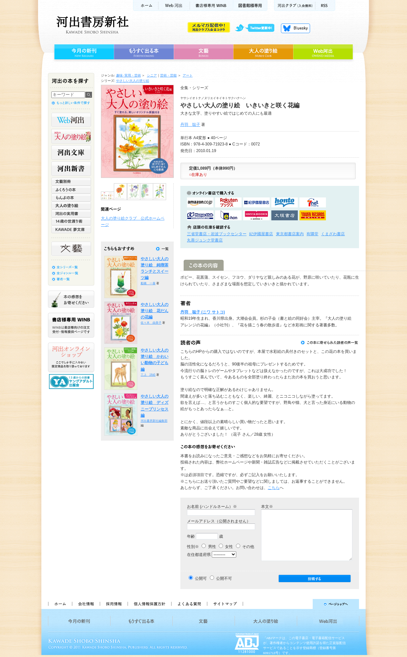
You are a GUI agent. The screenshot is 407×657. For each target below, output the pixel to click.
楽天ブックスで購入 (228, 202)
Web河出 (174, 5)
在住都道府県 (199, 554)
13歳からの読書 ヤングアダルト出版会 (72, 381)
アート (188, 75)
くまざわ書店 (333, 234)
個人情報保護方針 (149, 604)
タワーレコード (312, 215)
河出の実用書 (71, 213)
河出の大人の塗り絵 (71, 136)
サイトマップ (225, 604)
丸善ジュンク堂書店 (205, 240)
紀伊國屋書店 (261, 234)
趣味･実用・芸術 (128, 75)
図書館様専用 (250, 5)
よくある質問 (189, 604)
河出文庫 (71, 152)
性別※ (193, 546)
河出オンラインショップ (71, 357)
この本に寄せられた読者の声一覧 (329, 342)
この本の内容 (204, 265)
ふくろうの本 (71, 189)
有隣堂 (312, 234)
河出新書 (71, 168)
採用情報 (113, 604)
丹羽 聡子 (190, 124)
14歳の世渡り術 (71, 221)
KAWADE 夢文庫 (71, 229)
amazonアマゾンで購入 (200, 202)
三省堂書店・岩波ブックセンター (217, 234)
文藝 (203, 52)
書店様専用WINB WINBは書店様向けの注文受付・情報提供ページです (71, 325)
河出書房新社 (91, 24)
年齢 (191, 536)
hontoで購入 (284, 202)
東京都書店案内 (290, 234)
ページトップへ (304, 604)
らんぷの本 (71, 197)
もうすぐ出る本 (144, 52)
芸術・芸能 (168, 75)
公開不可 (224, 578)
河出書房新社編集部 (154, 420)
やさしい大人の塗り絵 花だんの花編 (154, 311)
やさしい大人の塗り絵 (132, 80)
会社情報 (86, 604)
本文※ (267, 506)
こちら (274, 487)
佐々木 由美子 (151, 322)
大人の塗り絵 (263, 52)
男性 (209, 546)
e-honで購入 (228, 215)
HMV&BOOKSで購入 (256, 215)
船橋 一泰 (148, 283)
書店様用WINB (211, 5)
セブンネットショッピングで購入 (312, 202)
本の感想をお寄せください (71, 299)
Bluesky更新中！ (295, 28)
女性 (226, 546)
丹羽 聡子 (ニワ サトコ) (202, 312)
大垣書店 (284, 215)
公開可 (201, 578)
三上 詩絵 (148, 374)
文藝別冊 (71, 182)
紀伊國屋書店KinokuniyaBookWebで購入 (256, 202)
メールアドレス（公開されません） (218, 521)
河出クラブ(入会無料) (294, 5)
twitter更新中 (257, 28)
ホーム (145, 5)
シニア (152, 75)
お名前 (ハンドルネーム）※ (212, 506)
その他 (245, 546)
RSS (325, 5)
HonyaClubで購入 (200, 215)
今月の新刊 (83, 52)
